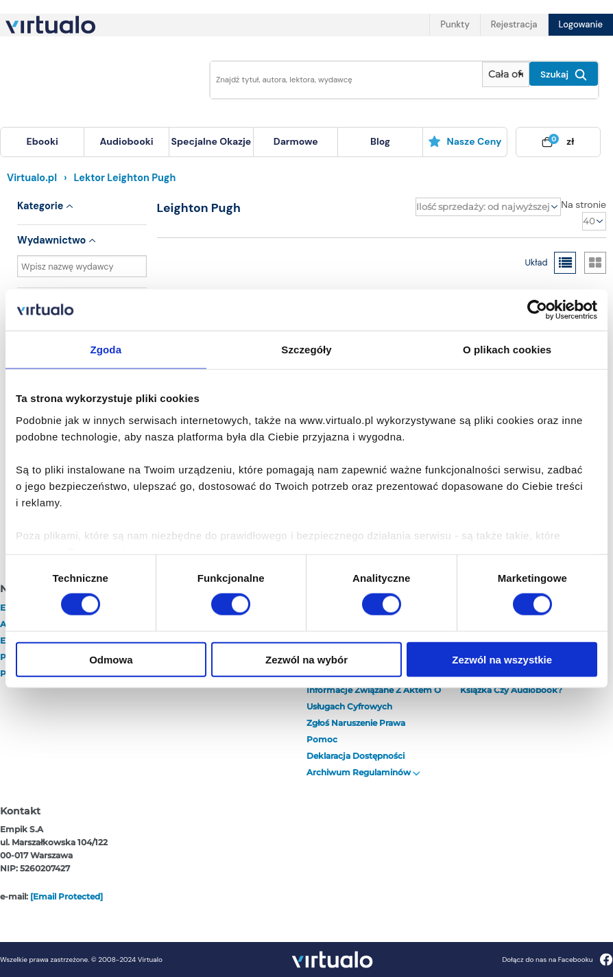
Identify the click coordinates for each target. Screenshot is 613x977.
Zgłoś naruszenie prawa (355, 723)
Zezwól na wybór (306, 659)
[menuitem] (42, 142)
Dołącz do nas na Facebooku (557, 959)
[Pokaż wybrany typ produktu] (505, 74)
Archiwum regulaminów (363, 772)
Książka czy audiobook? (511, 690)
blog (380, 141)
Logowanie (581, 24)
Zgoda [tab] (106, 349)
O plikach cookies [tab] (507, 349)
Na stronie (583, 204)
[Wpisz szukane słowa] (342, 80)
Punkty (454, 24)
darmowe (296, 141)
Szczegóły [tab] (306, 349)
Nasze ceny (464, 141)
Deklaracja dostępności (355, 756)
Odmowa (110, 659)
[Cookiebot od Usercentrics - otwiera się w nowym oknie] (537, 310)
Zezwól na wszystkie (502, 659)
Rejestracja (514, 24)
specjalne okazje (211, 141)
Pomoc (321, 739)
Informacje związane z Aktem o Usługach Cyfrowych (373, 698)
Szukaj (563, 75)
